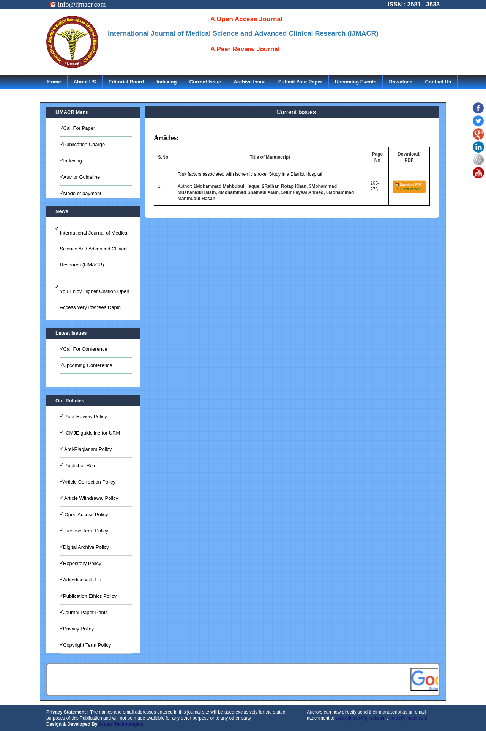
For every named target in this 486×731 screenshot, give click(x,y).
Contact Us (438, 82)
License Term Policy (85, 531)
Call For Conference (85, 349)
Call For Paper (79, 128)
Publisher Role (79, 465)
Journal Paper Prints (85, 612)
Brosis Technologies (121, 724)
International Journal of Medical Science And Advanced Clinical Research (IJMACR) (94, 249)
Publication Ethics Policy (90, 596)
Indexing (166, 82)
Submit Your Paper (300, 82)
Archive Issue (250, 82)
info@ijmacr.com (78, 4)
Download (400, 82)
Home (54, 82)
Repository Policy (82, 563)
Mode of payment (82, 193)
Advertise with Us (82, 580)
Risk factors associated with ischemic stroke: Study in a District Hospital (250, 174)
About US (85, 82)
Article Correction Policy (89, 482)
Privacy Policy (78, 629)
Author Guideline (81, 177)
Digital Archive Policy (86, 547)
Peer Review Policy (85, 416)
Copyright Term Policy (87, 645)
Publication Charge (84, 144)
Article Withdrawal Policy (90, 498)
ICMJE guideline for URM (91, 433)
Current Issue (205, 82)
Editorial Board (126, 82)
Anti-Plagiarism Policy (87, 449)
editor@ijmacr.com (409, 718)
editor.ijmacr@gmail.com (361, 718)
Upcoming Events (356, 82)
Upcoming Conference (87, 365)
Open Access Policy (85, 514)
